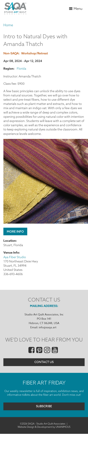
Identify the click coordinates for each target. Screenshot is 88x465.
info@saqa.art (47, 327)
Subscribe (44, 406)
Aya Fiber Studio (14, 257)
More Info (15, 231)
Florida (21, 68)
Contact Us (44, 362)
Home (8, 25)
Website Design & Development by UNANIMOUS (44, 426)
